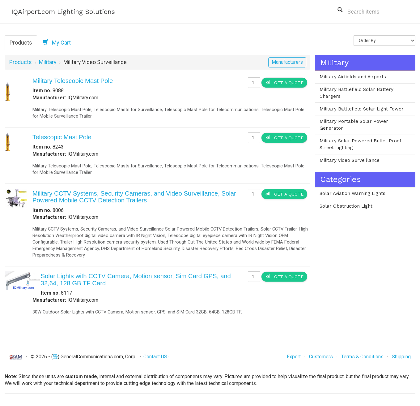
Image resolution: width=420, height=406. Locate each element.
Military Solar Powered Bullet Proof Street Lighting (360, 144)
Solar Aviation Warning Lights (352, 193)
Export (294, 357)
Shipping (401, 357)
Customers (321, 357)
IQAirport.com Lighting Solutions (63, 11)
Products (21, 42)
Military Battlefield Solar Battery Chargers (356, 93)
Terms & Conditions (362, 357)
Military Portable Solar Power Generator (354, 125)
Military (47, 62)
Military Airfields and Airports (353, 77)
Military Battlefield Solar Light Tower (362, 109)
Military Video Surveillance (350, 160)
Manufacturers (287, 62)
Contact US (155, 357)
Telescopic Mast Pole (61, 137)
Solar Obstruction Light (346, 206)
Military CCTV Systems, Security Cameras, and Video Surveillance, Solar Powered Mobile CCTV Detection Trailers (134, 197)
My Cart (57, 42)
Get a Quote (284, 82)
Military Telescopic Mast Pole (72, 80)
